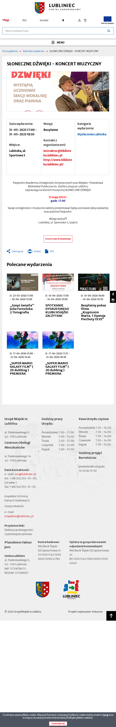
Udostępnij (17, 251)
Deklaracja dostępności (19, 530)
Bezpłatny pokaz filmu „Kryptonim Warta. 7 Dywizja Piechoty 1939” (93, 312)
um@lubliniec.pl (25, 474)
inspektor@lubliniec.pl (19, 516)
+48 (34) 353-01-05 (23, 486)
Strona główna (10, 51)
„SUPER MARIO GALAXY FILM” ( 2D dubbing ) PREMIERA (21, 368)
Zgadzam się (58, 724)
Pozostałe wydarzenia (58, 239)
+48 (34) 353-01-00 (23, 478)
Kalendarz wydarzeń (33, 51)
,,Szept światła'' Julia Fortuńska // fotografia (22, 308)
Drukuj (34, 252)
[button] (58, 91)
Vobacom (97, 611)
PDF (52, 251)
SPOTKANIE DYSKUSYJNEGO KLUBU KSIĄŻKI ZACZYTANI (57, 310)
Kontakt (44, 20)
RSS (24, 20)
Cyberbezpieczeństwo (18, 534)
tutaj (105, 715)
